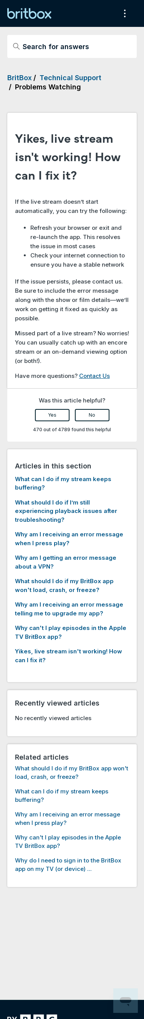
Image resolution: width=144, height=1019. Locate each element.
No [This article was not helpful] (92, 415)
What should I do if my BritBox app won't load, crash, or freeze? (64, 585)
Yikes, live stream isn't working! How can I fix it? (68, 656)
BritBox (19, 78)
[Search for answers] (72, 46)
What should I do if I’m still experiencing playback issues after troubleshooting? (66, 511)
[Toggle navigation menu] (123, 13)
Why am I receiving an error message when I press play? (69, 539)
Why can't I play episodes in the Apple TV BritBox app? (70, 632)
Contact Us (94, 375)
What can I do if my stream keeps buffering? (63, 483)
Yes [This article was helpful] (52, 415)
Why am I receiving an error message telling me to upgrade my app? (69, 609)
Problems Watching (48, 87)
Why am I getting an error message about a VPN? (65, 562)
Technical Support (70, 78)
